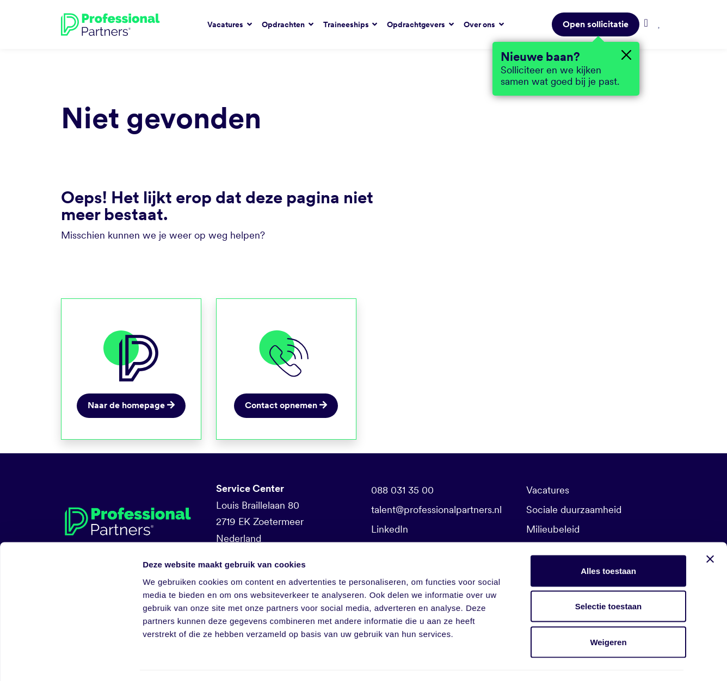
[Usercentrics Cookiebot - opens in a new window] (70, 660)
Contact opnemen (286, 405)
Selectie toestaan (608, 574)
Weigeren (608, 609)
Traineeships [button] (347, 24)
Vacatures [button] (226, 24)
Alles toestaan (608, 538)
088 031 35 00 (402, 490)
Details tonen (588, 659)
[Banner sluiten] (710, 526)
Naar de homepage (131, 405)
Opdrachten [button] (284, 24)
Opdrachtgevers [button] (417, 24)
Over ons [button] (480, 24)
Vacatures (547, 490)
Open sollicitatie (596, 24)
